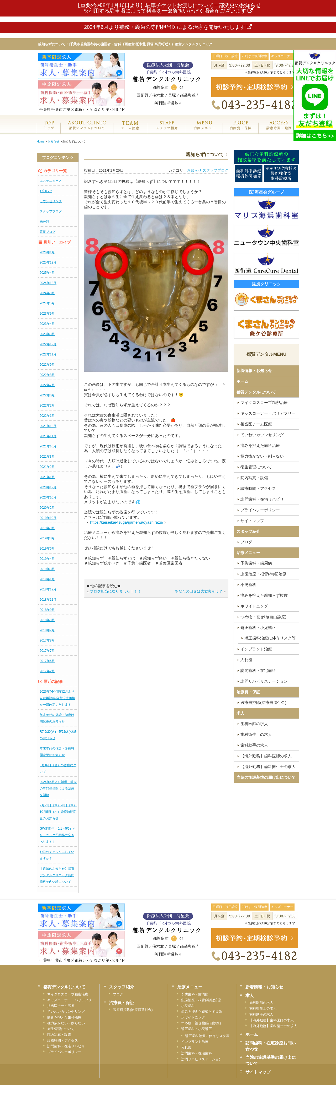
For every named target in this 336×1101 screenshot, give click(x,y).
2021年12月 (48, 426)
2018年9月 (47, 610)
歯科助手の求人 (254, 745)
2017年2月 (47, 671)
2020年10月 (48, 497)
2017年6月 (47, 661)
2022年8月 (47, 375)
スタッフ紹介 (167, 131)
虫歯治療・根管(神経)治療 (263, 574)
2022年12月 (48, 344)
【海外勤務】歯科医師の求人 (266, 756)
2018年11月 (48, 599)
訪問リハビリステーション (264, 681)
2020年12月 (48, 487)
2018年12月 (48, 589)
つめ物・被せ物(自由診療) (263, 617)
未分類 (44, 221)
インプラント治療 (256, 649)
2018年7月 (47, 630)
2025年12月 (48, 262)
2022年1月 (47, 416)
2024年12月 (48, 283)
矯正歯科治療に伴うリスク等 (270, 638)
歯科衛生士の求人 (256, 734)
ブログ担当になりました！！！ (115, 591)
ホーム (48, 131)
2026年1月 (47, 252)
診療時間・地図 (278, 131)
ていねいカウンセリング (262, 434)
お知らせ (46, 191)
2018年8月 (47, 620)
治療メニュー (204, 131)
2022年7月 (47, 385)
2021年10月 (48, 446)
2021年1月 (47, 477)
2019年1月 (47, 579)
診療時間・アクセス (258, 488)
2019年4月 (47, 559)
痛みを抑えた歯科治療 (260, 445)
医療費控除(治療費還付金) (263, 702)
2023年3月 (47, 334)
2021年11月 (48, 436)
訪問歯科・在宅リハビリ (262, 499)
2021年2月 (47, 467)
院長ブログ (47, 232)
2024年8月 (47, 293)
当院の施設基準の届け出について (266, 777)
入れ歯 (246, 660)
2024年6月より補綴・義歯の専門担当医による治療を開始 (58, 788)
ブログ (246, 542)
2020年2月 (47, 508)
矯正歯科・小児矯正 (258, 627)
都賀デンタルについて (256, 392)
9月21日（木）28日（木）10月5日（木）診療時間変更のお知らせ (58, 811)
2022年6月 (47, 395)
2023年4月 (47, 324)
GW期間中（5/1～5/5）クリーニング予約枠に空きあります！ (58, 835)
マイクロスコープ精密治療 (264, 402)
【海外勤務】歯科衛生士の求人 (268, 766)
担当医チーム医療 (256, 424)
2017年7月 (47, 651)
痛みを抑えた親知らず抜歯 (264, 595)
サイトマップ (252, 520)
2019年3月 (47, 569)
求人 (240, 713)
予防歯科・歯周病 (256, 563)
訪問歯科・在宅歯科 (258, 670)
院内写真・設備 (254, 477)
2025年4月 (47, 273)
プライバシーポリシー (260, 510)
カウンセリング (51, 201)
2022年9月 (47, 364)
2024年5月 (47, 303)
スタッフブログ (51, 211)
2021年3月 (47, 456)
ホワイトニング (254, 606)
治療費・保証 (240, 131)
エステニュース (51, 181)
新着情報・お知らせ (254, 370)
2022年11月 (48, 354)
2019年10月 (48, 518)
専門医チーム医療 (130, 131)
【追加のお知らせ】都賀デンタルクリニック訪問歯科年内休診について (57, 875)
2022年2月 (47, 405)
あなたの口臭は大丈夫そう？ (199, 591)
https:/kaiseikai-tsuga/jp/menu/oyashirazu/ (126, 522)
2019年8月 (47, 538)
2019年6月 (47, 548)
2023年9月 (47, 313)
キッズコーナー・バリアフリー (268, 413)
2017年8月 (47, 640)
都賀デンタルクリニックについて (86, 131)
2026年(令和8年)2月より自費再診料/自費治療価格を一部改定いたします (57, 698)
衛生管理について (256, 467)
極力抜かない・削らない (262, 456)
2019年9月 (47, 528)
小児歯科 (248, 584)
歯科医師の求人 (254, 723)
